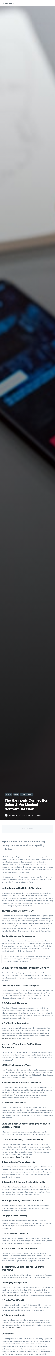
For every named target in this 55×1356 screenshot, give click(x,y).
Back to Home (8, 3)
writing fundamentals (9, 1295)
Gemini (4, 949)
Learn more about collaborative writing (15, 1157)
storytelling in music (9, 1038)
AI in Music (24, 896)
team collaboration (14, 1328)
